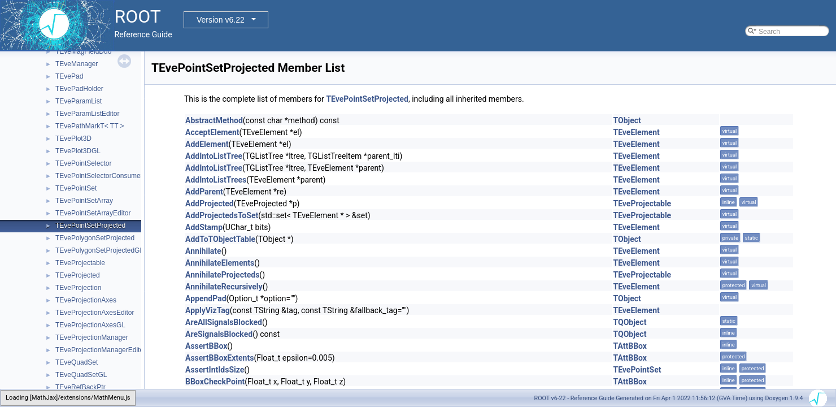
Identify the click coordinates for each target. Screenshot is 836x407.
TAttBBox (630, 345)
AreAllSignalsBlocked (223, 322)
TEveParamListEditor (87, 114)
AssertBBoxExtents (219, 357)
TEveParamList (78, 101)
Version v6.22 (221, 19)
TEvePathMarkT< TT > (89, 126)
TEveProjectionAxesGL (90, 325)
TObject (627, 120)
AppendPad (206, 298)
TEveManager (76, 64)
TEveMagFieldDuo (83, 51)
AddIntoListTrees (215, 179)
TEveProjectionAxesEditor (94, 313)
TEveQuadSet (76, 362)
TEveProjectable (80, 263)
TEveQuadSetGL (81, 375)
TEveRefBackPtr (80, 387)
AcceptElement (212, 132)
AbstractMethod (214, 120)
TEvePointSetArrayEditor (92, 213)
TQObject (630, 322)
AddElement (207, 144)
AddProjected (209, 203)
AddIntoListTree (213, 156)
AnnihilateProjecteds (222, 274)
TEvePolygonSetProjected (94, 238)
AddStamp (204, 227)
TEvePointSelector (83, 163)
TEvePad (69, 76)
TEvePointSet (76, 188)
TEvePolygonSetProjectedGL (99, 250)
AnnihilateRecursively (224, 286)
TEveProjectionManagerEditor (100, 350)
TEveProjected (77, 275)
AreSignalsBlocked (218, 334)
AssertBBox (206, 345)
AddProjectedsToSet (221, 215)
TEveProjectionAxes (85, 300)
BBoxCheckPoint (215, 381)
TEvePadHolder (79, 89)
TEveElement (636, 132)
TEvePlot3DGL (78, 151)
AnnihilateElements (219, 262)
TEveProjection (78, 288)
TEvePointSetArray (84, 201)
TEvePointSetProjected (90, 226)
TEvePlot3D (73, 138)
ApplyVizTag (207, 310)
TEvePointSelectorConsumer (99, 176)
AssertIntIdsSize (214, 369)
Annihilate (203, 251)
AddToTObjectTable (220, 239)
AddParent (204, 191)
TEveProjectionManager (91, 337)
